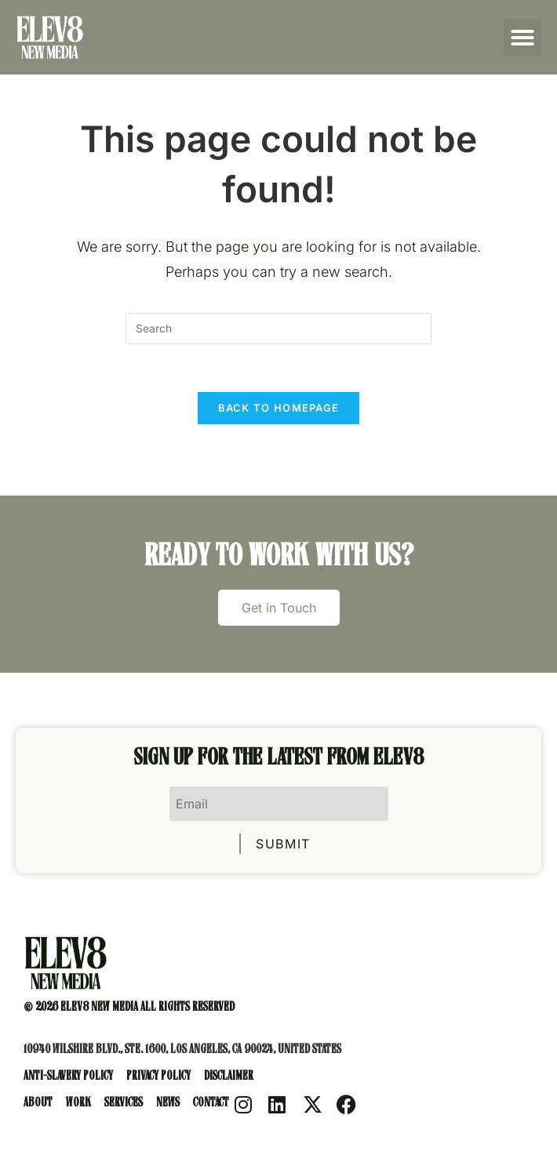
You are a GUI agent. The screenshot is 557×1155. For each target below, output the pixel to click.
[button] (522, 37)
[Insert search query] (278, 328)
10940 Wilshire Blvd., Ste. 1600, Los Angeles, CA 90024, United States (182, 1050)
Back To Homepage (279, 407)
